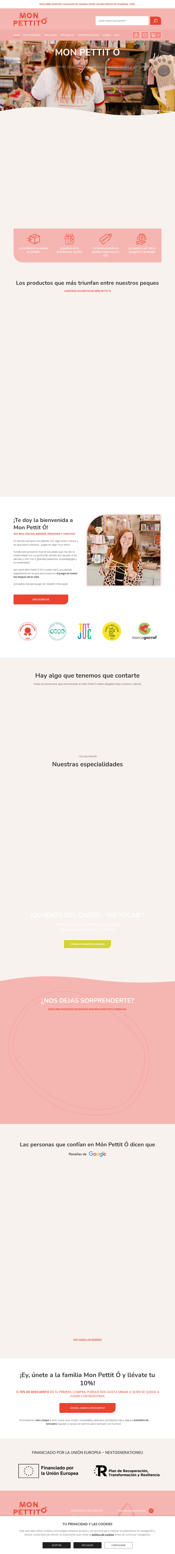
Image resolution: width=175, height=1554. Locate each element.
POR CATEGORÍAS (32, 35)
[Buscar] (156, 20)
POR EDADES (50, 35)
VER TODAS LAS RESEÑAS (87, 1339)
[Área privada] (136, 35)
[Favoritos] (145, 35)
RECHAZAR (87, 1545)
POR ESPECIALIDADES (88, 35)
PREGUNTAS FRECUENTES (87, 1511)
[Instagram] (151, 1510)
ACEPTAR (56, 1545)
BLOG (117, 35)
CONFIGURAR (118, 1545)
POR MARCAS (67, 35)
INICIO (17, 35)
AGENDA (107, 35)
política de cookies (103, 1534)
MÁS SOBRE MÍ (41, 599)
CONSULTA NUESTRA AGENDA (87, 944)
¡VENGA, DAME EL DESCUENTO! (87, 1408)
